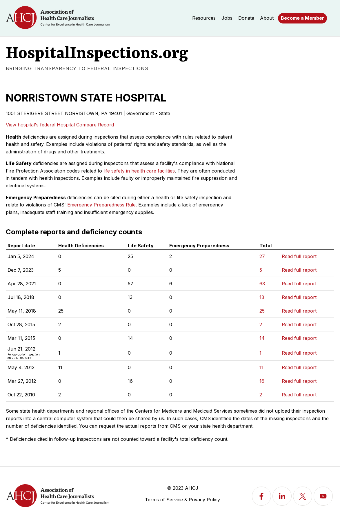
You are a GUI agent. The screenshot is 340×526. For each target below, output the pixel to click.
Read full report (299, 256)
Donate (246, 18)
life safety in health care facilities (139, 171)
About (267, 18)
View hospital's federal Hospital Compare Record (60, 125)
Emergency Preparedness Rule (101, 205)
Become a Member (302, 18)
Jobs (226, 18)
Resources (204, 18)
